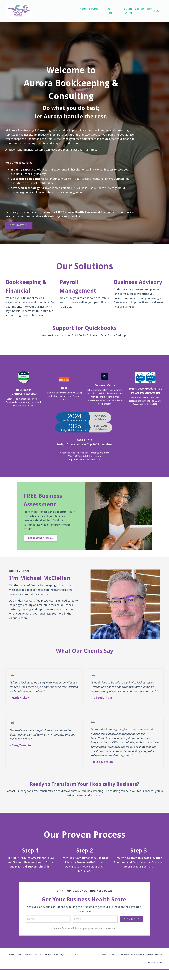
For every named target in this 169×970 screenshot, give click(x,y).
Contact (139, 8)
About (83, 8)
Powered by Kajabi (156, 963)
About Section (18, 618)
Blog (149, 8)
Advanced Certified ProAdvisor (36, 601)
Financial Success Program (56, 955)
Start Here (109, 10)
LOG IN (158, 10)
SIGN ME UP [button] (131, 919)
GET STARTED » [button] (19, 225)
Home (11, 955)
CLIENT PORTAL (128, 10)
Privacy (73, 955)
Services (93, 8)
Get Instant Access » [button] (40, 538)
